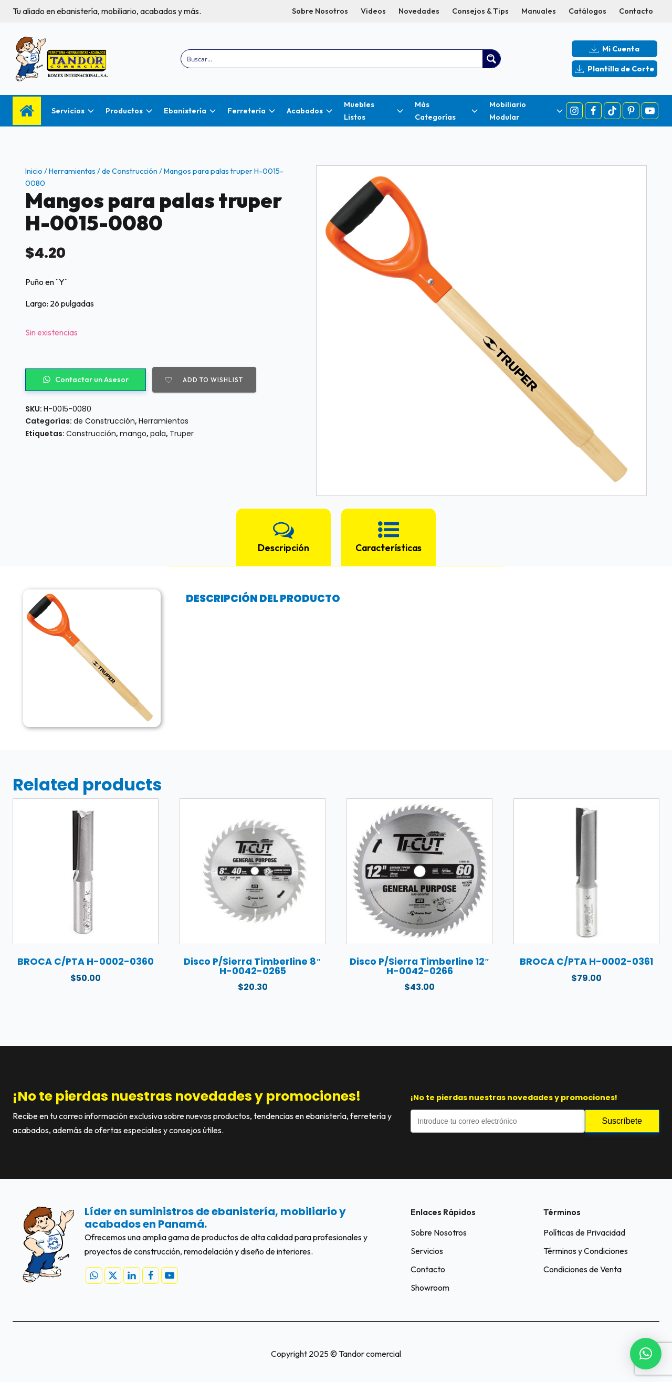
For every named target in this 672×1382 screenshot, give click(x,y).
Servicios (427, 1251)
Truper (182, 433)
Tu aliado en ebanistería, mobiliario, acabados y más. (107, 11)
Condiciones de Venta (582, 1269)
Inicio (34, 171)
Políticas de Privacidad (584, 1232)
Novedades (418, 11)
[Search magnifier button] (491, 59)
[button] (646, 1353)
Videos (373, 11)
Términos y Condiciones (585, 1251)
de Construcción (130, 171)
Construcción (91, 433)
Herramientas (72, 171)
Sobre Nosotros (320, 11)
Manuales (538, 11)
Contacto (636, 11)
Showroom (430, 1287)
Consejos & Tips (480, 11)
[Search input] (332, 58)
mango (133, 433)
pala (158, 433)
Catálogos (587, 11)
